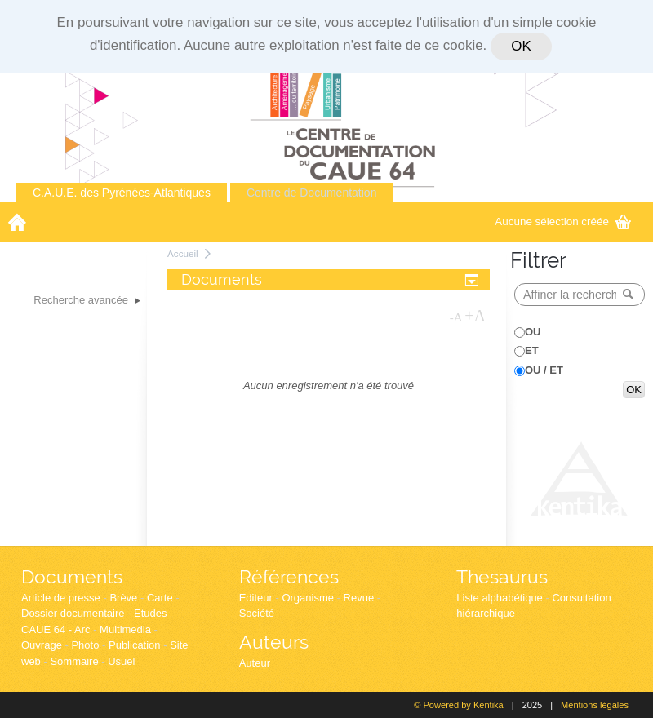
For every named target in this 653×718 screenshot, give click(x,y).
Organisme (308, 598)
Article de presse (60, 598)
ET (532, 350)
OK (521, 46)
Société (256, 613)
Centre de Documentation (312, 192)
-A (456, 317)
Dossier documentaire (72, 613)
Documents (71, 576)
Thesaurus (502, 576)
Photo (85, 645)
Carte (160, 598)
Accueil (182, 253)
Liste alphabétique (499, 598)
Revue (359, 598)
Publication (135, 645)
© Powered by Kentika (458, 705)
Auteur (254, 663)
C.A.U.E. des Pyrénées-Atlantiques (122, 192)
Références (289, 576)
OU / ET (544, 370)
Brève (123, 598)
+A (475, 316)
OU (533, 332)
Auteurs (274, 642)
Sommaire (74, 661)
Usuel (121, 661)
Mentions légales (595, 705)
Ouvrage (41, 645)
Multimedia (125, 629)
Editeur (256, 598)
